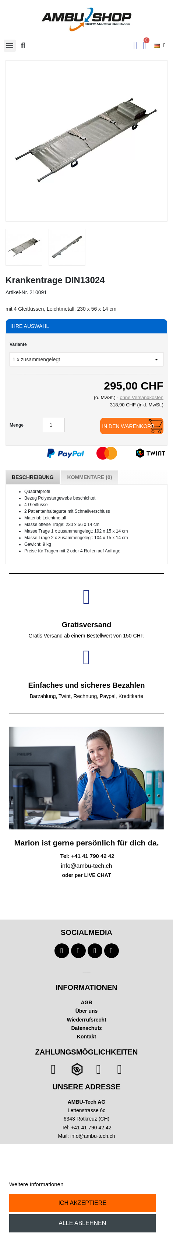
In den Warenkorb (128, 426)
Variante (18, 344)
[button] (23, 45)
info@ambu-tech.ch (92, 1136)
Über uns (86, 1011)
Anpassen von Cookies (93, 1184)
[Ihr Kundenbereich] (135, 45)
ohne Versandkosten (141, 397)
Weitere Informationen (36, 1184)
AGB (86, 1002)
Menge (17, 425)
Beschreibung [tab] (33, 477)
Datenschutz (86, 1028)
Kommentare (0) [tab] (89, 477)
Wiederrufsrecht (86, 1020)
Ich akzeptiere (82, 1203)
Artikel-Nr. (17, 292)
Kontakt (86, 1036)
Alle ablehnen (82, 1223)
